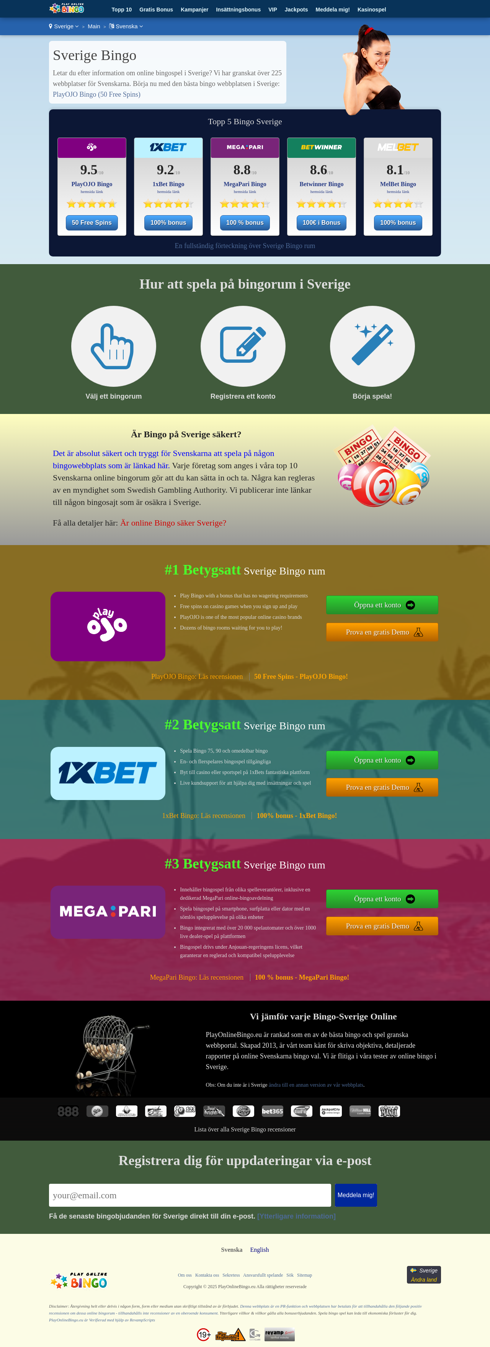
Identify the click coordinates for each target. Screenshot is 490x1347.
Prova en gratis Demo (377, 632)
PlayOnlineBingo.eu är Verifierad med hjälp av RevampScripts (102, 1320)
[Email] (190, 1195)
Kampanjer (194, 9)
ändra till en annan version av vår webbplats (316, 1085)
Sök (290, 1275)
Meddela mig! (332, 9)
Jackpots (296, 9)
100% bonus (168, 222)
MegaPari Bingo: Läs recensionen (196, 977)
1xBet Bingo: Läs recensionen (203, 816)
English (259, 1249)
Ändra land (424, 1280)
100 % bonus (245, 222)
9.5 (89, 169)
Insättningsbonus (238, 9)
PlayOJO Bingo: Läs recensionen (197, 676)
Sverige (64, 26)
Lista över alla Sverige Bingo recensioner (245, 1129)
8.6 (318, 169)
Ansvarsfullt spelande (263, 1275)
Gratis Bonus (156, 9)
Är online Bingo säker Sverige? (173, 522)
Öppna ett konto (377, 605)
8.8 (242, 169)
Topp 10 (122, 9)
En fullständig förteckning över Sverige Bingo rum (245, 246)
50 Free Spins (92, 222)
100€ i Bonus (322, 222)
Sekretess (231, 1275)
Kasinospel (372, 9)
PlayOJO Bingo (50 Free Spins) (96, 94)
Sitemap (304, 1275)
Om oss (185, 1275)
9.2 (165, 169)
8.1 (395, 169)
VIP (272, 9)
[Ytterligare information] (296, 1216)
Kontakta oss (207, 1275)
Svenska (126, 26)
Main (94, 26)
